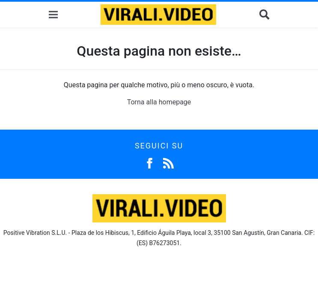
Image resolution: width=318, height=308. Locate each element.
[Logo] (158, 14)
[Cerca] (264, 14)
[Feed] (168, 162)
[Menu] (53, 14)
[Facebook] (149, 162)
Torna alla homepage (159, 102)
